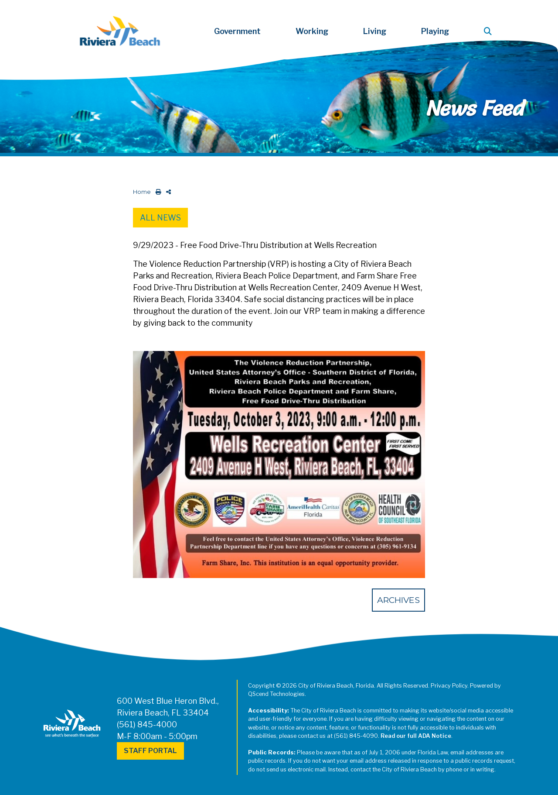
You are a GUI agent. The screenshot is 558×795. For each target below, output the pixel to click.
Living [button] (374, 31)
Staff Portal (150, 751)
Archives (398, 600)
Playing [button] (435, 31)
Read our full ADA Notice (416, 736)
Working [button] (312, 31)
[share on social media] (167, 192)
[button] (489, 31)
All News (160, 217)
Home (142, 192)
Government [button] (237, 31)
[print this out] (156, 192)
